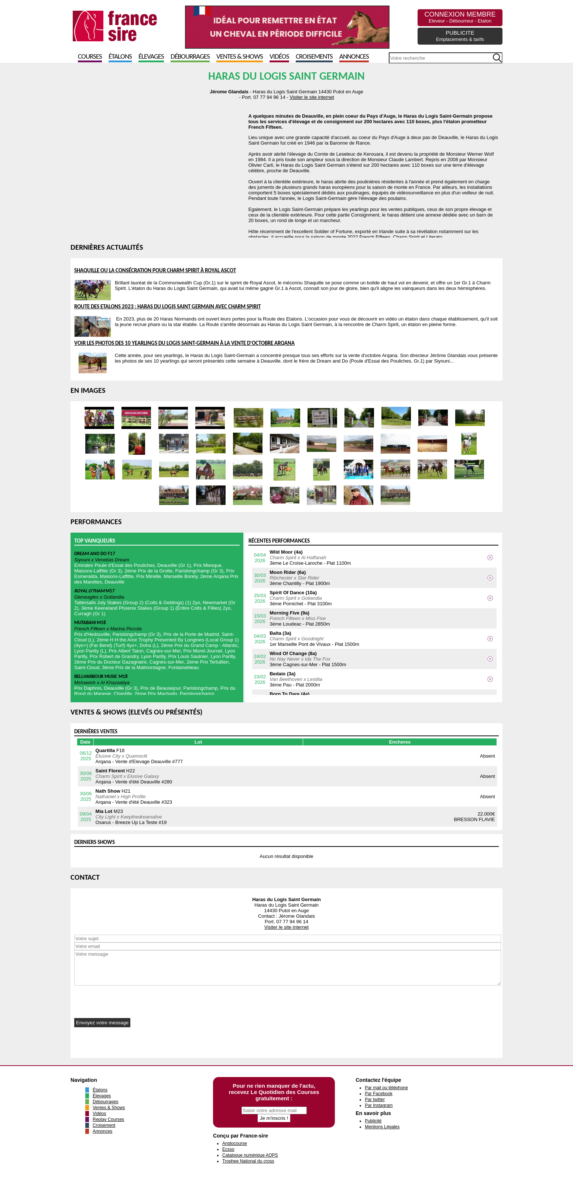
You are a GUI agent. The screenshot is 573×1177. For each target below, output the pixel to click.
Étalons (120, 56)
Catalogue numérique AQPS (250, 1155)
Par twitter (375, 1099)
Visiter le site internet (311, 97)
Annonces (354, 56)
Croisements (314, 56)
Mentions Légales (382, 1126)
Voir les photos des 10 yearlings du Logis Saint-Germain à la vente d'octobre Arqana (184, 343)
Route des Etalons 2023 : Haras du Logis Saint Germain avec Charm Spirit (167, 307)
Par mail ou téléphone (386, 1087)
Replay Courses (108, 1119)
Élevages (151, 56)
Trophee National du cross (248, 1161)
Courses (90, 56)
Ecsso (228, 1149)
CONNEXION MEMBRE (459, 17)
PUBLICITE (460, 36)
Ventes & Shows (239, 56)
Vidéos (279, 56)
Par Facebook (378, 1093)
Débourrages (190, 56)
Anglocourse (234, 1143)
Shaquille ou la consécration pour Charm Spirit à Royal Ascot (155, 271)
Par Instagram (378, 1105)
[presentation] (130, 1000)
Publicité (373, 1121)
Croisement (104, 1125)
